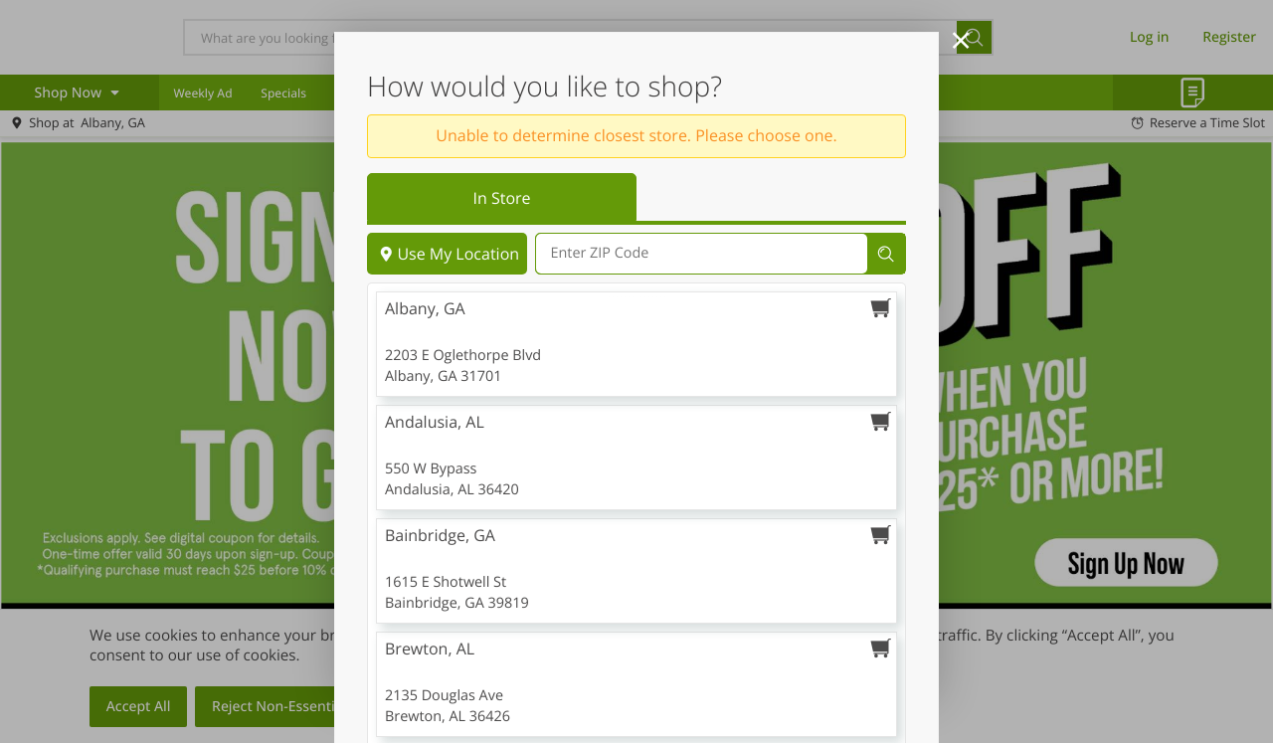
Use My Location (447, 254)
